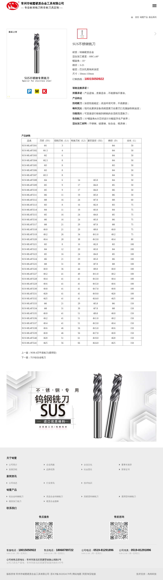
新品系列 (152, 17)
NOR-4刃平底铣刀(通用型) (43, 353)
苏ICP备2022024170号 (61, 574)
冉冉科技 (152, 574)
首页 (137, 17)
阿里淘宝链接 (89, 574)
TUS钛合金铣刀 (38, 357)
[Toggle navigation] (154, 6)
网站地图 (76, 574)
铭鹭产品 (144, 17)
